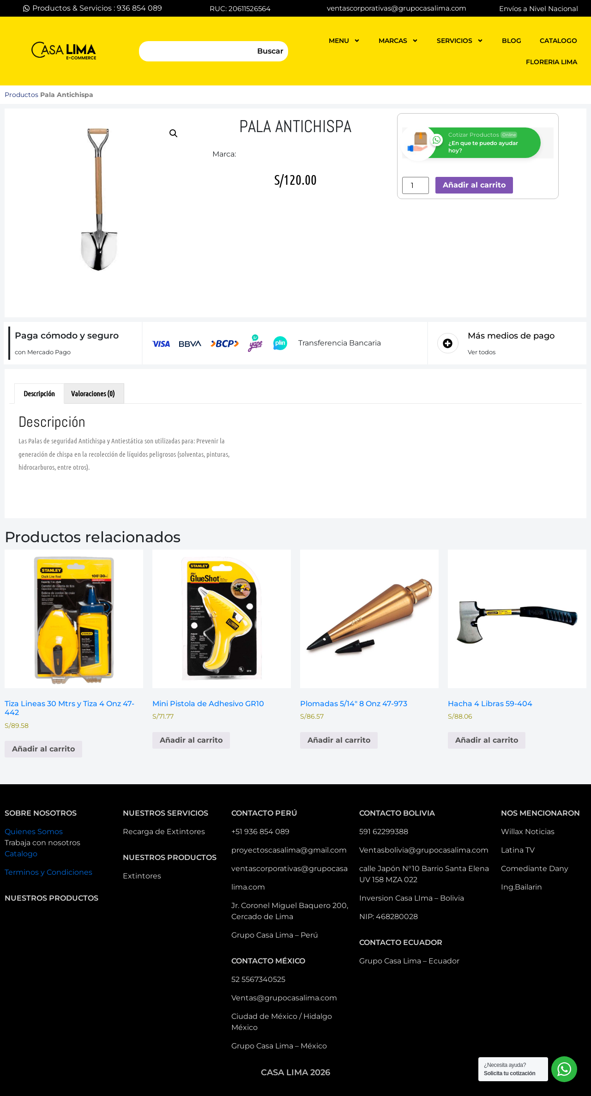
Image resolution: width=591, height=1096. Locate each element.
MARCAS (398, 40)
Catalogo (21, 853)
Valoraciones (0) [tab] (93, 393)
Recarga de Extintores (164, 831)
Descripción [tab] (39, 393)
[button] (173, 133)
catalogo (558, 40)
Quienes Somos (34, 831)
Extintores (142, 876)
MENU (344, 40)
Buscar (270, 51)
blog (511, 40)
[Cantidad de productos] (415, 185)
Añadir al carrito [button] (43, 749)
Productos (21, 94)
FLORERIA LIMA (551, 62)
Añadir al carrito (474, 185)
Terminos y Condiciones (48, 872)
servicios (460, 40)
